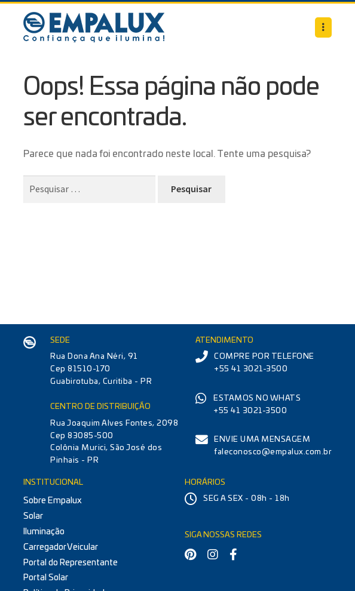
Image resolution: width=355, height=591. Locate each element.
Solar (33, 516)
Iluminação (44, 531)
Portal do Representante (70, 562)
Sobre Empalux (52, 500)
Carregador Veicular (60, 547)
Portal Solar (45, 577)
